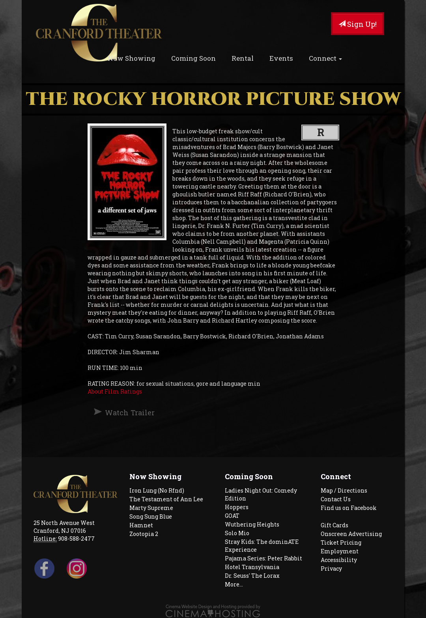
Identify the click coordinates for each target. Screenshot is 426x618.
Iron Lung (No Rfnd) (156, 490)
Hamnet (141, 525)
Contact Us (336, 499)
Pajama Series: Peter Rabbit (263, 558)
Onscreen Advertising (351, 534)
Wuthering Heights (252, 524)
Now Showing (131, 58)
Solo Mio (237, 533)
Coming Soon (193, 58)
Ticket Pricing (341, 542)
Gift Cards (334, 525)
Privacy (331, 568)
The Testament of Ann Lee (166, 499)
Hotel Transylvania (252, 567)
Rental (243, 58)
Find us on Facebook (349, 508)
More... (234, 584)
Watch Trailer (130, 412)
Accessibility (339, 560)
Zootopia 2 (143, 534)
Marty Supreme (151, 508)
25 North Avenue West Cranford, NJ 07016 (64, 526)
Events (281, 58)
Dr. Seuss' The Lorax (252, 575)
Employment (340, 551)
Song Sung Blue (150, 516)
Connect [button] (325, 58)
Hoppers (236, 507)
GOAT (232, 515)
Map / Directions (344, 490)
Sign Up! (357, 24)
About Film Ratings (115, 391)
